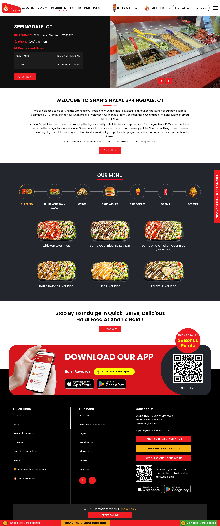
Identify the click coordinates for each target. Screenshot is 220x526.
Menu (42, 8)
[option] (165, 52)
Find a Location (156, 8)
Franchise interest (62, 9)
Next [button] (169, 81)
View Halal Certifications (31, 469)
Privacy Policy (127, 509)
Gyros (83, 433)
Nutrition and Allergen (27, 451)
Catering (84, 8)
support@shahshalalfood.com (154, 430)
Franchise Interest (25, 433)
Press (97, 8)
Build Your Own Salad (92, 424)
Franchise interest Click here (216, 196)
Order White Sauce (126, 8)
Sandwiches (87, 442)
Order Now (24, 76)
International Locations (190, 8)
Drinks (83, 460)
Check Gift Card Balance (163, 448)
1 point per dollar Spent (114, 372)
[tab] (27, 195)
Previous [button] (161, 81)
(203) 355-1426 (32, 42)
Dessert (84, 469)
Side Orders (87, 451)
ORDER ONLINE (110, 515)
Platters (85, 415)
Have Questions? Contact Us (163, 458)
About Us (28, 8)
